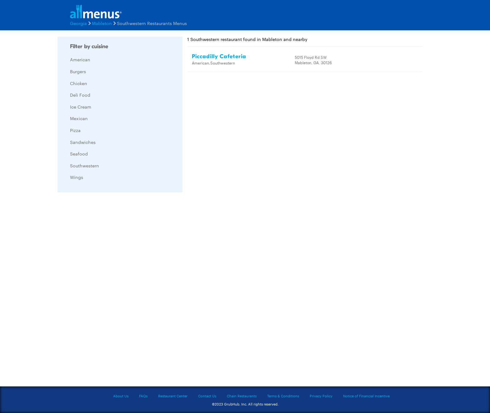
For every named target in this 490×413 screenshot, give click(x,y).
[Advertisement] (104, 291)
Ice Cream (80, 107)
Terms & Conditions (283, 395)
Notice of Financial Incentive (366, 395)
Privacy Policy (321, 395)
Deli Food (80, 95)
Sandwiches (83, 142)
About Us (120, 395)
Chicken (78, 83)
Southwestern (84, 165)
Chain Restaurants (242, 395)
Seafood (79, 153)
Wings (76, 177)
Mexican (79, 118)
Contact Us (207, 395)
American (80, 59)
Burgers (78, 71)
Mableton (102, 23)
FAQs (143, 395)
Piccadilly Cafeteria (219, 56)
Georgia (78, 23)
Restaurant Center (173, 395)
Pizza (75, 130)
